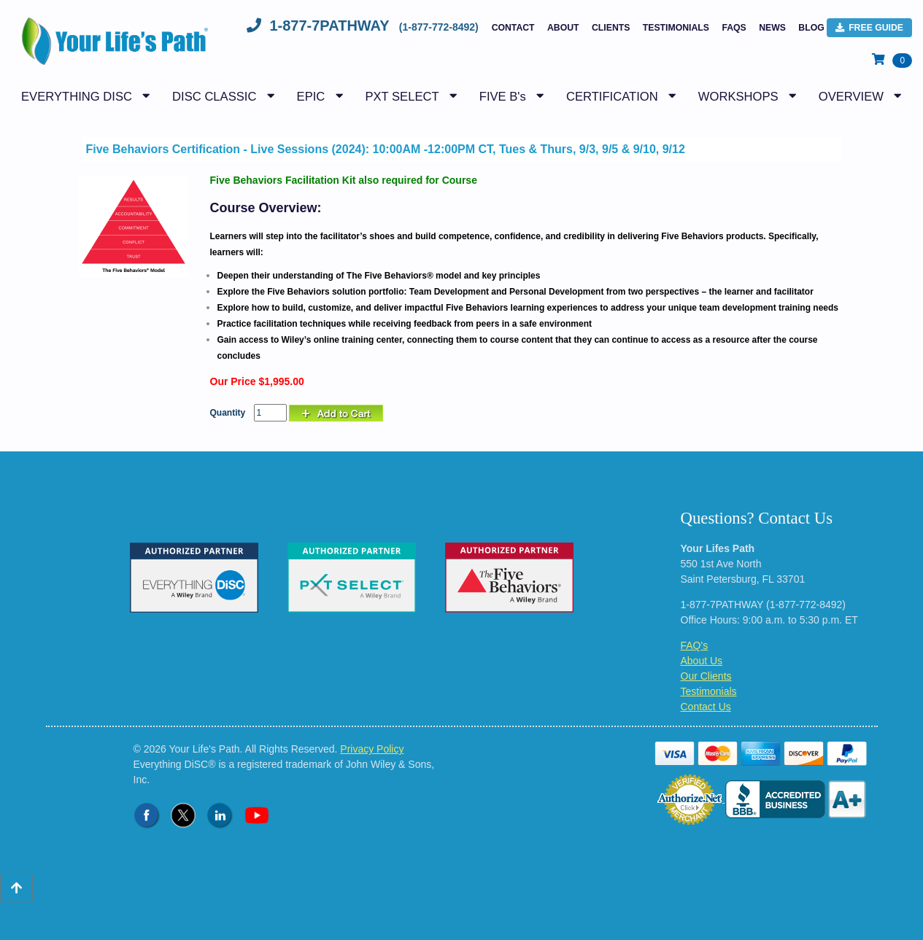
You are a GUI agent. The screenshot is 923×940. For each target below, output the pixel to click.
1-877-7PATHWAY (364, 26)
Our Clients (706, 676)
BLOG (811, 28)
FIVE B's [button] (502, 97)
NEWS (772, 28)
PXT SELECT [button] (402, 97)
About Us (702, 661)
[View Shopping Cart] (892, 60)
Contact (513, 28)
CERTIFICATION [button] (612, 97)
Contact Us (706, 706)
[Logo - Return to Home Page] (111, 49)
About (563, 28)
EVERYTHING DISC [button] (76, 97)
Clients (611, 28)
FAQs (734, 28)
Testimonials (676, 28)
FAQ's (694, 645)
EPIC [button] (311, 97)
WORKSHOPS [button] (738, 97)
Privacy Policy (371, 749)
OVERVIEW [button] (851, 97)
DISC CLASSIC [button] (214, 97)
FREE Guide (869, 28)
